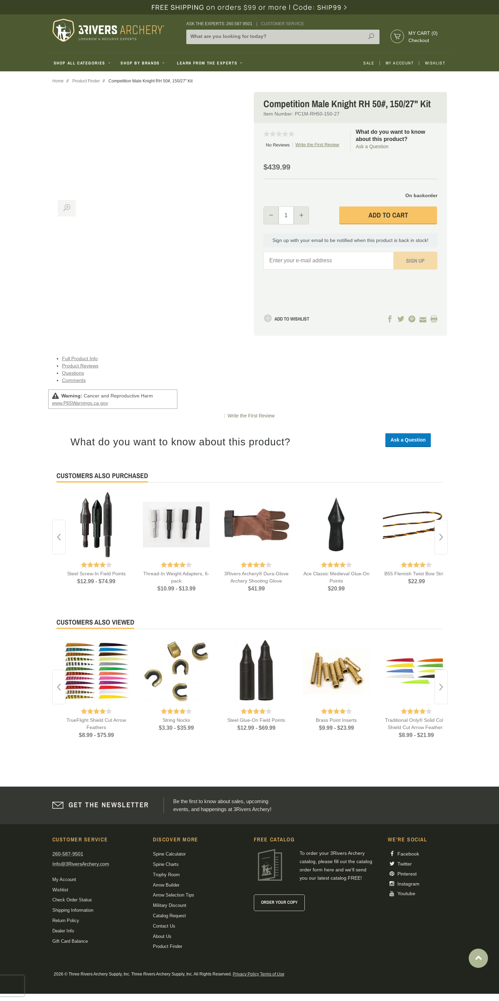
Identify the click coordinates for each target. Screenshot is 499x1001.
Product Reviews (80, 365)
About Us (162, 936)
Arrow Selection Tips (173, 895)
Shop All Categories (83, 63)
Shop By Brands (143, 63)
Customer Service (282, 23)
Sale (368, 63)
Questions (73, 373)
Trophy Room (166, 874)
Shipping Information (72, 910)
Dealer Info (63, 930)
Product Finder (86, 81)
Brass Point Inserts (336, 720)
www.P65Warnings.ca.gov (80, 403)
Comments (74, 380)
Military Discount (169, 905)
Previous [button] (58, 537)
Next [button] (441, 537)
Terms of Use (272, 974)
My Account (400, 63)
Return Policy (65, 920)
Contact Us (164, 926)
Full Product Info (80, 358)
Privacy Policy (246, 974)
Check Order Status (72, 899)
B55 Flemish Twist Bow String (416, 573)
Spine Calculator (169, 854)
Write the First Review (317, 144)
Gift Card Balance (70, 941)
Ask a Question (372, 146)
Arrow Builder (166, 885)
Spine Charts (166, 864)
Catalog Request (169, 915)
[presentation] (395, 284)
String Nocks (176, 720)
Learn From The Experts (210, 63)
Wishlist (435, 63)
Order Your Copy (279, 902)
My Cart (423, 33)
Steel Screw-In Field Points (96, 573)
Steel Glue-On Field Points (256, 720)
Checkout (418, 40)
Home (58, 81)
